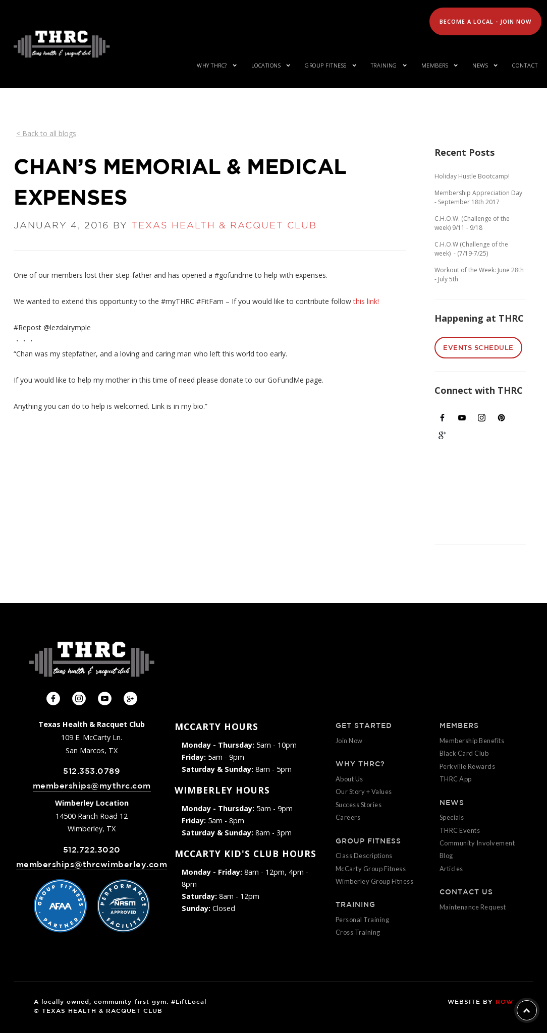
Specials (452, 817)
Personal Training (363, 920)
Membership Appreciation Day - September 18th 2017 (478, 197)
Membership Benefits (472, 741)
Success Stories (359, 805)
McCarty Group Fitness (371, 869)
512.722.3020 (92, 849)
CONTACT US (466, 892)
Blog (446, 856)
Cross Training (358, 932)
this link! (366, 301)
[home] (62, 44)
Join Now (349, 741)
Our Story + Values (364, 791)
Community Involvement (477, 843)
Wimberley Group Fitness (375, 881)
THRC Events (460, 830)
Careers (348, 817)
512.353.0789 (91, 771)
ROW (504, 1001)
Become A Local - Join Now (485, 21)
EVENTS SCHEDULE (478, 347)
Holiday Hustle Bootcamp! (472, 176)
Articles (451, 869)
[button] (215, 65)
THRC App (456, 779)
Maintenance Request (473, 907)
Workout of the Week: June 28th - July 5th (479, 274)
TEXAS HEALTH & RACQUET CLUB (224, 225)
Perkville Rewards (468, 766)
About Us (349, 779)
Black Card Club (464, 753)
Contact (525, 65)
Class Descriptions (364, 856)
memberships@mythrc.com (92, 785)
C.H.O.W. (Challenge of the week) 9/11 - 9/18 (472, 223)
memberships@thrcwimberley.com (92, 864)
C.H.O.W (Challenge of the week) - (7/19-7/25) (471, 249)
